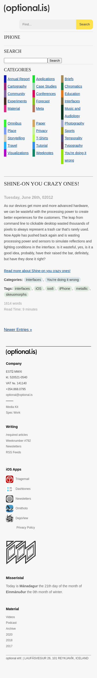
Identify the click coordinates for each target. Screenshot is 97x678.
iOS (38, 289)
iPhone (64, 289)
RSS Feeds (13, 452)
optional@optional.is (19, 395)
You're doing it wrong (63, 280)
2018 (9, 640)
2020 (9, 634)
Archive (11, 628)
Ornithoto (17, 508)
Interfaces (33, 280)
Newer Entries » (18, 330)
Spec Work (13, 412)
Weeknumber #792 (18, 440)
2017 (9, 646)
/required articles (17, 435)
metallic (82, 289)
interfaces (22, 289)
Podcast (11, 622)
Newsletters (13, 446)
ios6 (50, 289)
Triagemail (17, 479)
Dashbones (18, 489)
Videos (10, 617)
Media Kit (12, 407)
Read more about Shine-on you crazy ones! (37, 271)
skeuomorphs (16, 294)
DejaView (17, 518)
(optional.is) (27, 9)
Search (84, 24)
